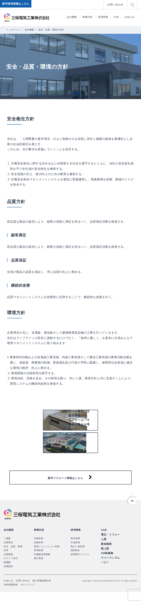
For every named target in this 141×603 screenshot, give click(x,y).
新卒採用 (75, 549)
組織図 (7, 573)
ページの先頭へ (131, 511)
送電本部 (38, 549)
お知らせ (129, 17)
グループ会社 (11, 569)
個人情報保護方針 (41, 591)
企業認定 (8, 577)
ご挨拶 (7, 549)
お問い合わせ (115, 4)
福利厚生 (75, 561)
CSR (116, 17)
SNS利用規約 (11, 595)
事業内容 (87, 17)
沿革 (6, 561)
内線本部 (38, 553)
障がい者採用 (78, 557)
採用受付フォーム (80, 565)
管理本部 (38, 561)
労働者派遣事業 (42, 565)
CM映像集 (107, 562)
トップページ (13, 29)
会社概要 (72, 17)
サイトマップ (28, 595)
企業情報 (8, 565)
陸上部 (105, 557)
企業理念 (8, 553)
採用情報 (103, 17)
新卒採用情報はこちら (16, 4)
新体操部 (106, 553)
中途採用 (75, 553)
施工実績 (38, 569)
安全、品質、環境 (13, 557)
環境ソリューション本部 (47, 557)
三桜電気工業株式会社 (27, 17)
